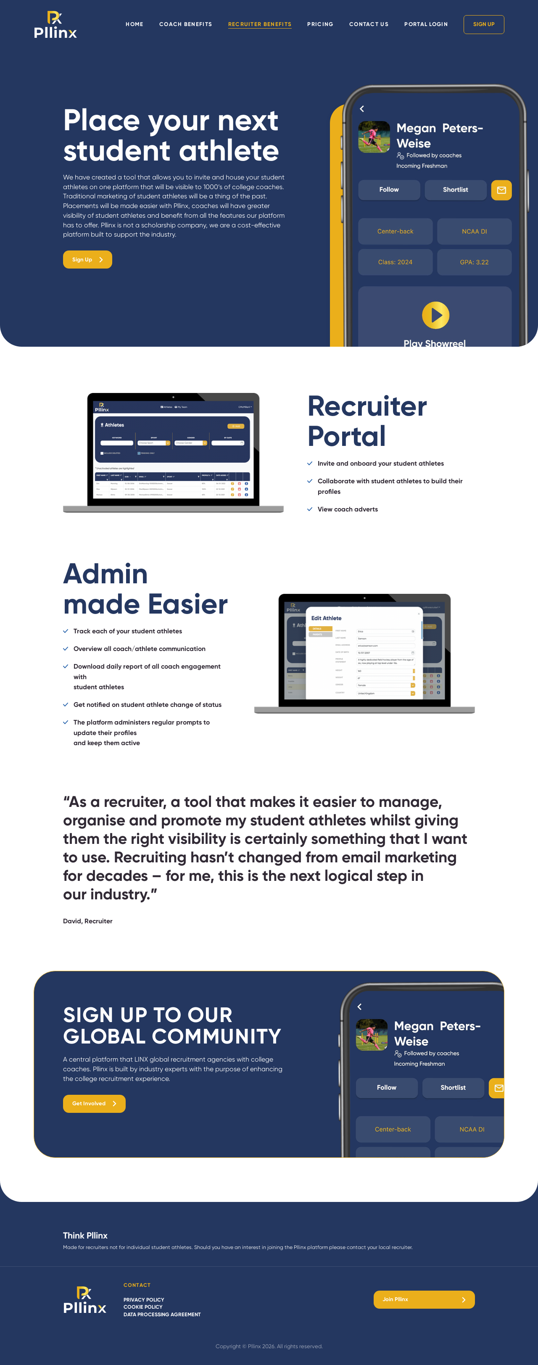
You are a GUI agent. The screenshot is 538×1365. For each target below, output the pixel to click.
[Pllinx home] (56, 24)
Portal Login (426, 24)
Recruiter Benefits (260, 24)
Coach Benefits (185, 24)
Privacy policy (144, 1299)
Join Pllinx (395, 1299)
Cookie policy (143, 1307)
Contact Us (369, 24)
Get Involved (88, 1103)
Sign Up (484, 24)
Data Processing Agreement (162, 1314)
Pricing (320, 24)
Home (134, 24)
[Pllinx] (85, 1299)
